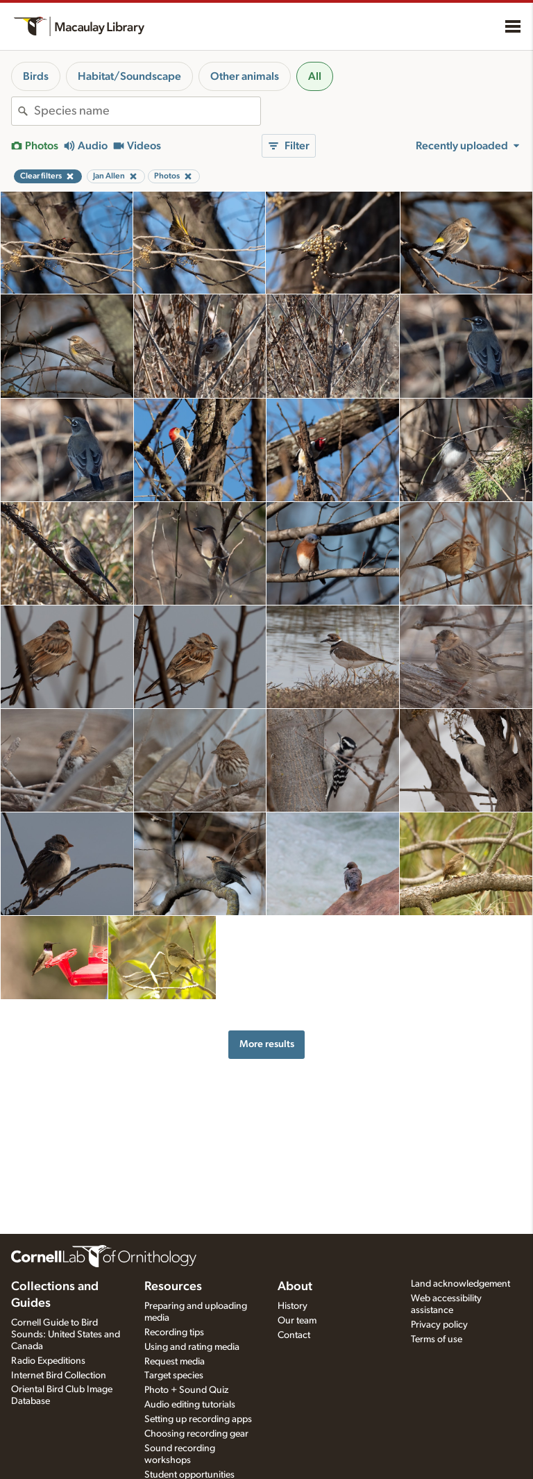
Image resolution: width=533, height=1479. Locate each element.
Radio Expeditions (48, 1361)
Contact (294, 1335)
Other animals (244, 76)
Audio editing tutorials (189, 1405)
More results (266, 1044)
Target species (173, 1375)
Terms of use (436, 1339)
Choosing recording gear (196, 1434)
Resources (173, 1286)
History (292, 1306)
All (314, 76)
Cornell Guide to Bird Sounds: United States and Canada (65, 1334)
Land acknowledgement (460, 1284)
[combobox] (147, 111)
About (295, 1286)
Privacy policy (439, 1325)
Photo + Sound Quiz (186, 1390)
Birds (36, 76)
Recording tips (174, 1332)
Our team (297, 1321)
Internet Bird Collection (58, 1375)
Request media (174, 1362)
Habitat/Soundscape (129, 76)
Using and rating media (191, 1347)
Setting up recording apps (198, 1419)
